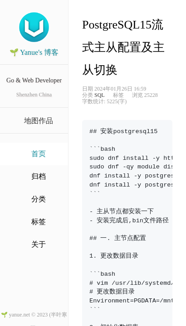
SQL (99, 95)
